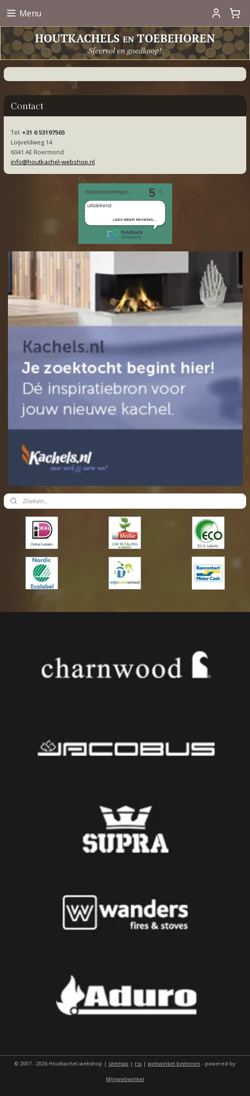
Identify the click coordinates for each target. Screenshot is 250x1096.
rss (138, 1063)
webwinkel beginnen (174, 1063)
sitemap (118, 1063)
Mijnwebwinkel (125, 1078)
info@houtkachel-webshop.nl (53, 162)
